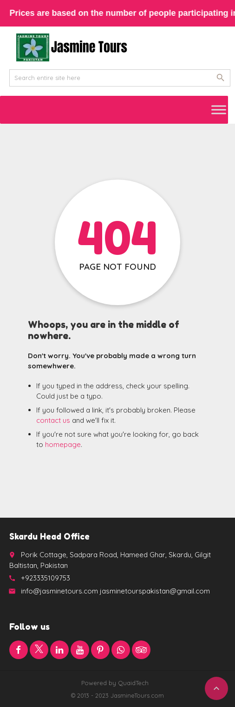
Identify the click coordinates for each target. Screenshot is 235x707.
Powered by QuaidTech (115, 683)
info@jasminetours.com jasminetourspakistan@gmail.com (115, 591)
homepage (63, 444)
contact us (53, 420)
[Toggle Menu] (218, 109)
